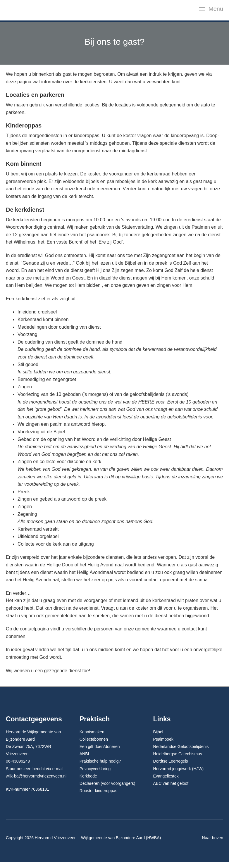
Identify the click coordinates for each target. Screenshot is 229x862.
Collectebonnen (94, 739)
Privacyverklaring (95, 768)
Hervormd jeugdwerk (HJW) (178, 768)
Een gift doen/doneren (100, 746)
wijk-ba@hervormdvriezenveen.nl (36, 776)
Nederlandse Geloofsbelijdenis (181, 746)
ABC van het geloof (171, 783)
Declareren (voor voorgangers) (107, 783)
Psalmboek (163, 739)
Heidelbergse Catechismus (177, 753)
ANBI (84, 753)
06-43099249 (18, 761)
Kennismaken (92, 732)
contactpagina (35, 628)
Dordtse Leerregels (170, 761)
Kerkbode (88, 776)
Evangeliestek (166, 776)
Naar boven (212, 837)
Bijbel (158, 732)
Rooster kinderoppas (98, 790)
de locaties (120, 104)
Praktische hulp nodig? (100, 761)
